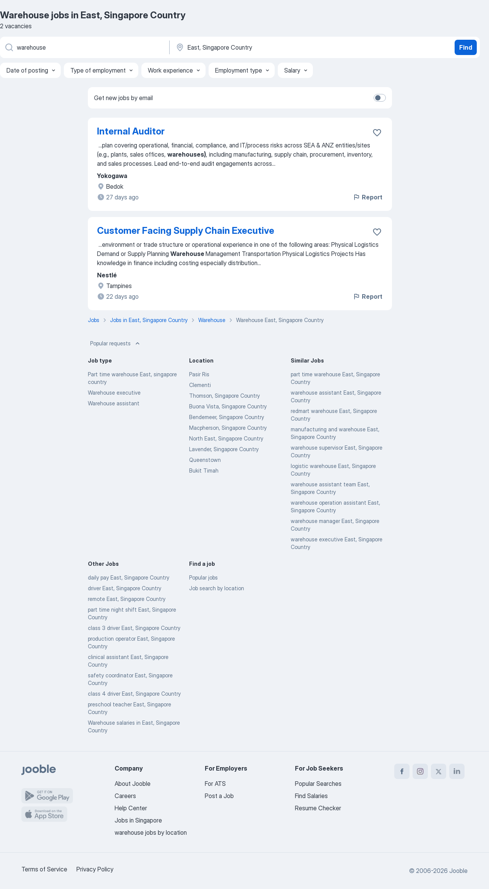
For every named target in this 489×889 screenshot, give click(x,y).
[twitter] (438, 771)
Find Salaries (311, 796)
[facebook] (402, 771)
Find (465, 47)
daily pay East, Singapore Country (128, 577)
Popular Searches (318, 783)
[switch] (380, 98)
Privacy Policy (94, 869)
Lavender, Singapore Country (224, 449)
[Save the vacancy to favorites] (377, 133)
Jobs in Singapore (138, 820)
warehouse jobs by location (151, 832)
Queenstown (205, 460)
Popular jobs (203, 577)
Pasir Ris (199, 374)
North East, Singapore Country (226, 438)
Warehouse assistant (113, 403)
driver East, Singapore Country (124, 588)
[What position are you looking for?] (84, 47)
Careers (125, 796)
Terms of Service (44, 869)
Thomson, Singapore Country (224, 395)
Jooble (458, 870)
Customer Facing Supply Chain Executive (185, 230)
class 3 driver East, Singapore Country (134, 628)
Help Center (131, 808)
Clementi (200, 385)
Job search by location (216, 588)
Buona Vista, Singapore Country (228, 406)
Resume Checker (318, 808)
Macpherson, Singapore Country (228, 427)
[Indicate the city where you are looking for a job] (255, 47)
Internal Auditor (131, 131)
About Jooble (133, 783)
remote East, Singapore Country (126, 599)
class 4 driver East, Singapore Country (134, 693)
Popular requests (115, 343)
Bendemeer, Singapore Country (226, 417)
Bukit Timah (204, 470)
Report (367, 197)
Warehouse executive (114, 392)
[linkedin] (457, 771)
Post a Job (219, 796)
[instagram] (420, 771)
